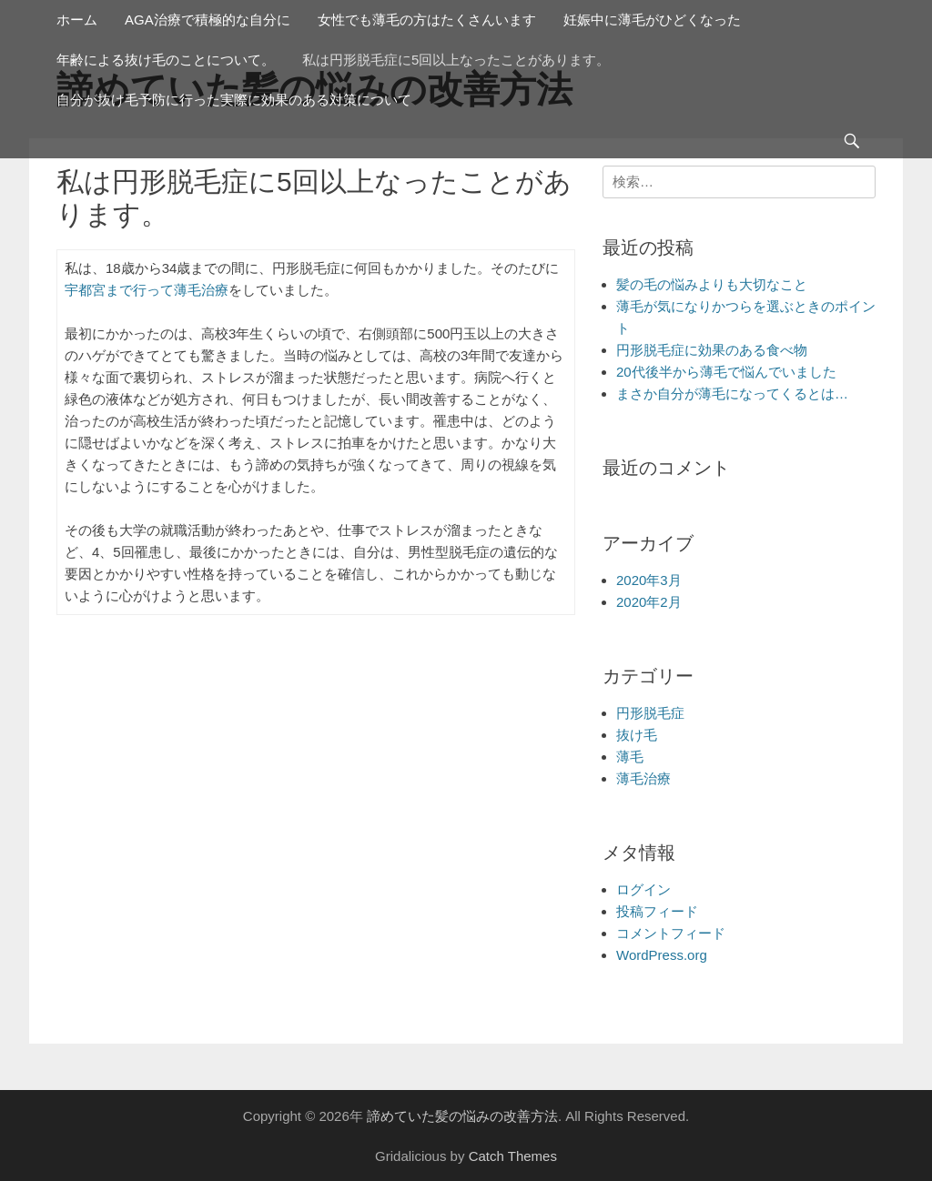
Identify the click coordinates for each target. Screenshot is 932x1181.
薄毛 (629, 756)
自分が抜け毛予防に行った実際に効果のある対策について (233, 99)
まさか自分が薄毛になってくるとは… (732, 393)
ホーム (76, 19)
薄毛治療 (643, 778)
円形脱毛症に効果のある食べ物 (711, 350)
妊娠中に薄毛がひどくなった (652, 19)
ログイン (643, 889)
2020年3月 (649, 580)
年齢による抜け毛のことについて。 (165, 59)
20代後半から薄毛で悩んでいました (726, 371)
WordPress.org (661, 955)
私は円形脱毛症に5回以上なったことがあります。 (456, 59)
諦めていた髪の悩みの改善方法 (462, 1116)
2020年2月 (649, 602)
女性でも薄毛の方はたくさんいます (427, 19)
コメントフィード (670, 933)
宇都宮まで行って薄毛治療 (146, 290)
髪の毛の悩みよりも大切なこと (711, 284)
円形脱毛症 (650, 713)
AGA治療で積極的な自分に (207, 19)
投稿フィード (657, 911)
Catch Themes (513, 1156)
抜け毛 (636, 734)
